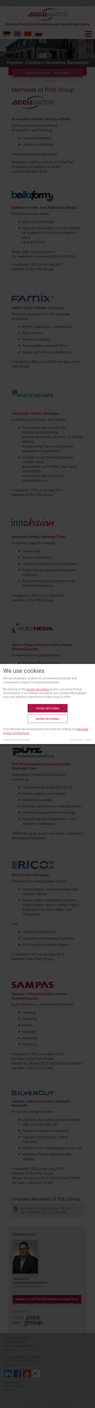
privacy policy (76, 739)
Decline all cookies (47, 718)
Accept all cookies (38, 689)
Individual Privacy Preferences (16, 739)
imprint (88, 739)
